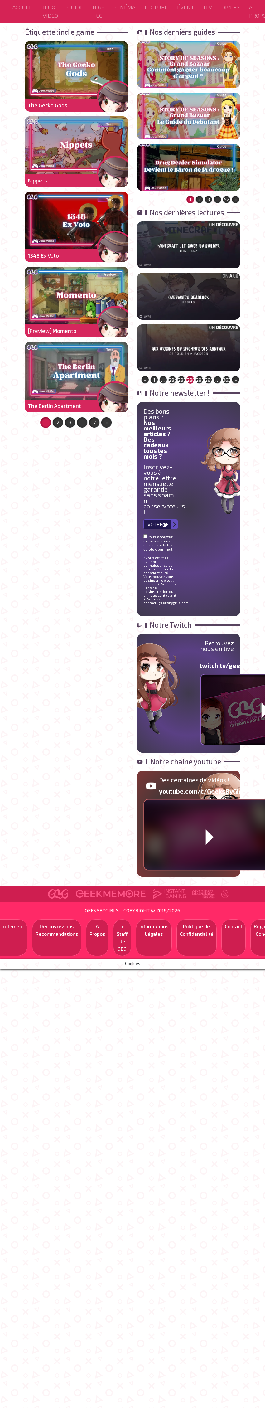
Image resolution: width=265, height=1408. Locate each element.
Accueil (22, 7)
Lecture (156, 7)
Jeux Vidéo (50, 11)
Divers (230, 7)
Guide (75, 7)
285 (181, 380)
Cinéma (125, 7)
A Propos (97, 930)
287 (199, 380)
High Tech (99, 11)
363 (226, 380)
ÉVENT (185, 7)
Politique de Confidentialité (196, 930)
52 (226, 199)
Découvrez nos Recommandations (57, 930)
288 (208, 380)
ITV (208, 7)
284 (172, 380)
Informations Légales (153, 930)
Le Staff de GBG (122, 937)
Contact (233, 926)
